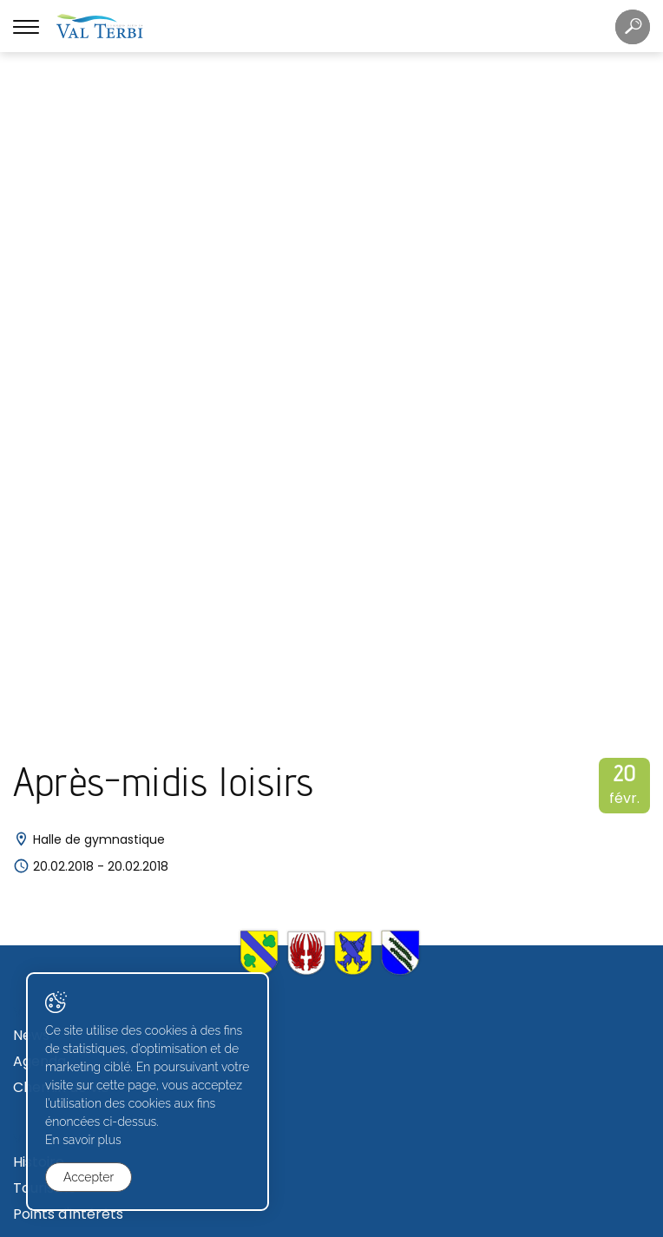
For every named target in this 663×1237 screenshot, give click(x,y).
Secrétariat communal (90, 646)
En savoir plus (83, 1140)
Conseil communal (76, 851)
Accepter (88, 1177)
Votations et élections (88, 929)
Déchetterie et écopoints (100, 750)
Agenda (39, 419)
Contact (41, 724)
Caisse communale (78, 672)
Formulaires (53, 1131)
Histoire (38, 520)
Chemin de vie (61, 445)
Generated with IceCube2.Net (395, 1221)
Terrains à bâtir (65, 1004)
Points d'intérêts (68, 572)
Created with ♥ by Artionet (260, 1221)
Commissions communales (104, 903)
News (31, 393)
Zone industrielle (68, 1030)
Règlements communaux (98, 698)
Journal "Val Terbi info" (89, 776)
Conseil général (66, 877)
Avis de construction (82, 1056)
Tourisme (44, 546)
